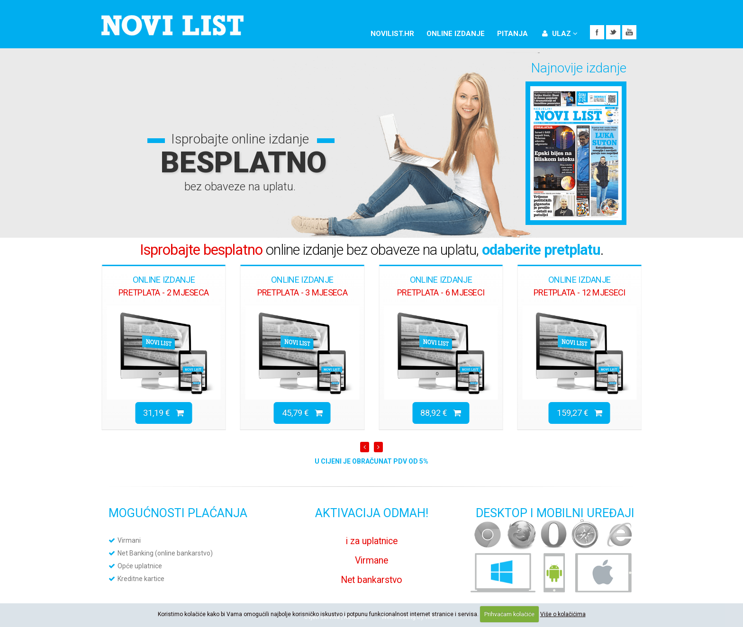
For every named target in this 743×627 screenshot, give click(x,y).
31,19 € (163, 413)
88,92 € (440, 413)
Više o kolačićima (563, 614)
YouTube (629, 32)
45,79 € (302, 413)
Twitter (613, 32)
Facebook (597, 32)
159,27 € (579, 413)
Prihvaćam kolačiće (509, 614)
